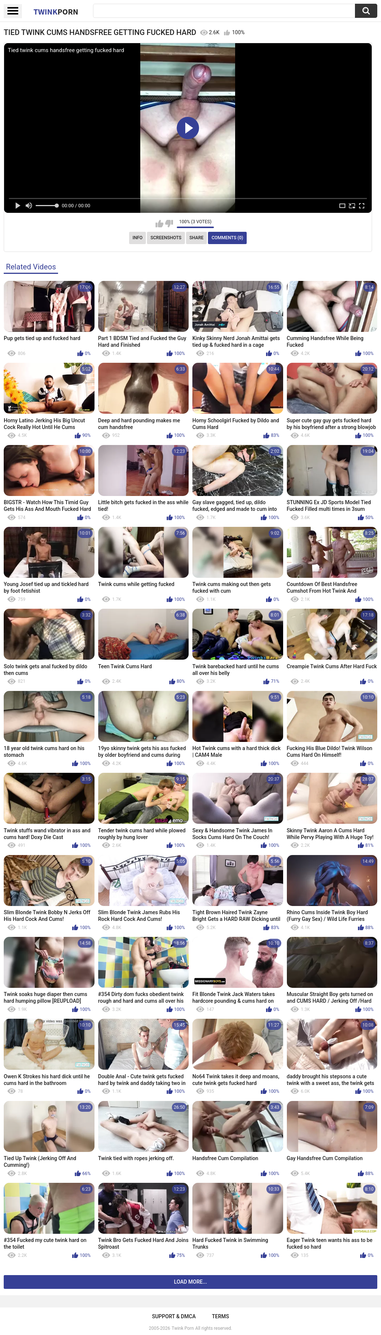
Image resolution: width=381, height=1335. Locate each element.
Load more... (190, 1282)
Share (196, 237)
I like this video (159, 223)
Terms (220, 1316)
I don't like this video (169, 223)
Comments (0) (227, 237)
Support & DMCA (173, 1316)
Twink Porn (182, 1328)
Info (137, 237)
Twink (55, 11)
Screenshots (166, 237)
